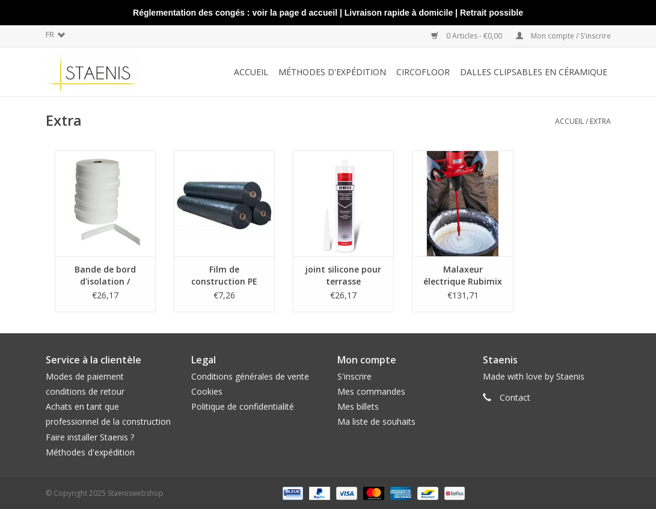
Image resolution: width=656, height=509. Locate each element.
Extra (600, 121)
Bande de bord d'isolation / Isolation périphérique (105, 276)
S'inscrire (354, 376)
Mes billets (358, 406)
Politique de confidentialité (242, 406)
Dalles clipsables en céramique (533, 72)
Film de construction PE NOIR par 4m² (224, 276)
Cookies (206, 391)
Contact (515, 397)
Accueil (251, 72)
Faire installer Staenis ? (90, 437)
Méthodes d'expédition (90, 452)
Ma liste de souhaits (376, 421)
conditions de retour (85, 391)
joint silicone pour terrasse (343, 275)
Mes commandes (371, 391)
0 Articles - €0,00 (467, 36)
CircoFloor (423, 72)
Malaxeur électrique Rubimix (462, 275)
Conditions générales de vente (250, 376)
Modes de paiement (85, 376)
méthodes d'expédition (332, 72)
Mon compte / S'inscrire (563, 36)
